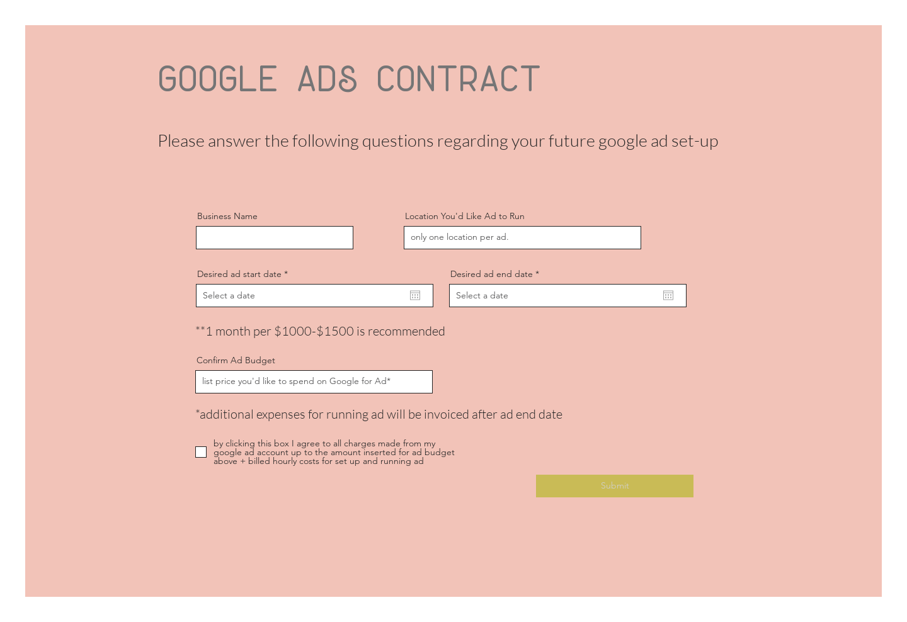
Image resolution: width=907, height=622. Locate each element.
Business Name (227, 216)
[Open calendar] (415, 295)
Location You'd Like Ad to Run (465, 216)
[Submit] (614, 486)
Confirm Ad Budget (236, 360)
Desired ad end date (497, 273)
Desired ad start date (245, 273)
